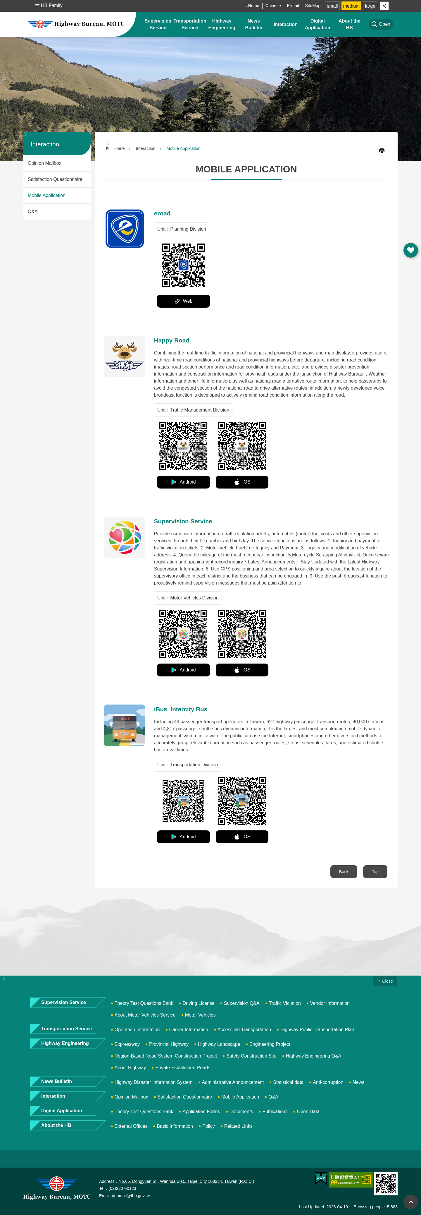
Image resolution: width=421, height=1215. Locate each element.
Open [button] (410, 250)
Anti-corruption (328, 1082)
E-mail (293, 5)
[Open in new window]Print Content (382, 150)
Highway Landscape (219, 1044)
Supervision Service (157, 24)
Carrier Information (188, 1029)
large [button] (370, 6)
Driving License (198, 1003)
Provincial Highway (169, 1044)
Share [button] (384, 5)
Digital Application (317, 24)
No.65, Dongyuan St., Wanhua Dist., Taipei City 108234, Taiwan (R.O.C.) (186, 1181)
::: (3, 31)
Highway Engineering (221, 24)
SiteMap (312, 5)
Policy (208, 1126)
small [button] (332, 6)
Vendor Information (330, 1003)
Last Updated (311, 1206)
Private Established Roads (182, 1067)
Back (343, 871)
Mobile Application (46, 195)
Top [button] (410, 1202)
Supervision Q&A (242, 1003)
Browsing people (369, 1206)
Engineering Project (269, 1044)
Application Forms (201, 1111)
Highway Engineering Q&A (313, 1055)
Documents (241, 1111)
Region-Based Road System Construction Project (166, 1055)
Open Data (308, 1111)
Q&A (33, 211)
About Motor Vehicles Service (145, 1014)
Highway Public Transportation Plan (317, 1029)
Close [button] (387, 981)
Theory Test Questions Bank (144, 1003)
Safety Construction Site (251, 1055)
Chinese (273, 5)
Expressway (127, 1044)
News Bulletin (254, 24)
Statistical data (288, 1082)
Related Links (238, 1126)
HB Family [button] (52, 5)
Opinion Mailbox (44, 163)
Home (253, 5)
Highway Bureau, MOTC (76, 24)
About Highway (130, 1067)
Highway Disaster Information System (154, 1082)
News (358, 1082)
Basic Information (175, 1126)
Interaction (286, 24)
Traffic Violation (285, 1003)
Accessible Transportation (244, 1029)
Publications (274, 1111)
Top (375, 871)
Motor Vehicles (200, 1014)
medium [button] (351, 6)
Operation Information (137, 1029)
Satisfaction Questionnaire (55, 179)
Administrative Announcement (233, 1082)
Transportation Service (189, 24)
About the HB (349, 24)
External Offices (131, 1126)
